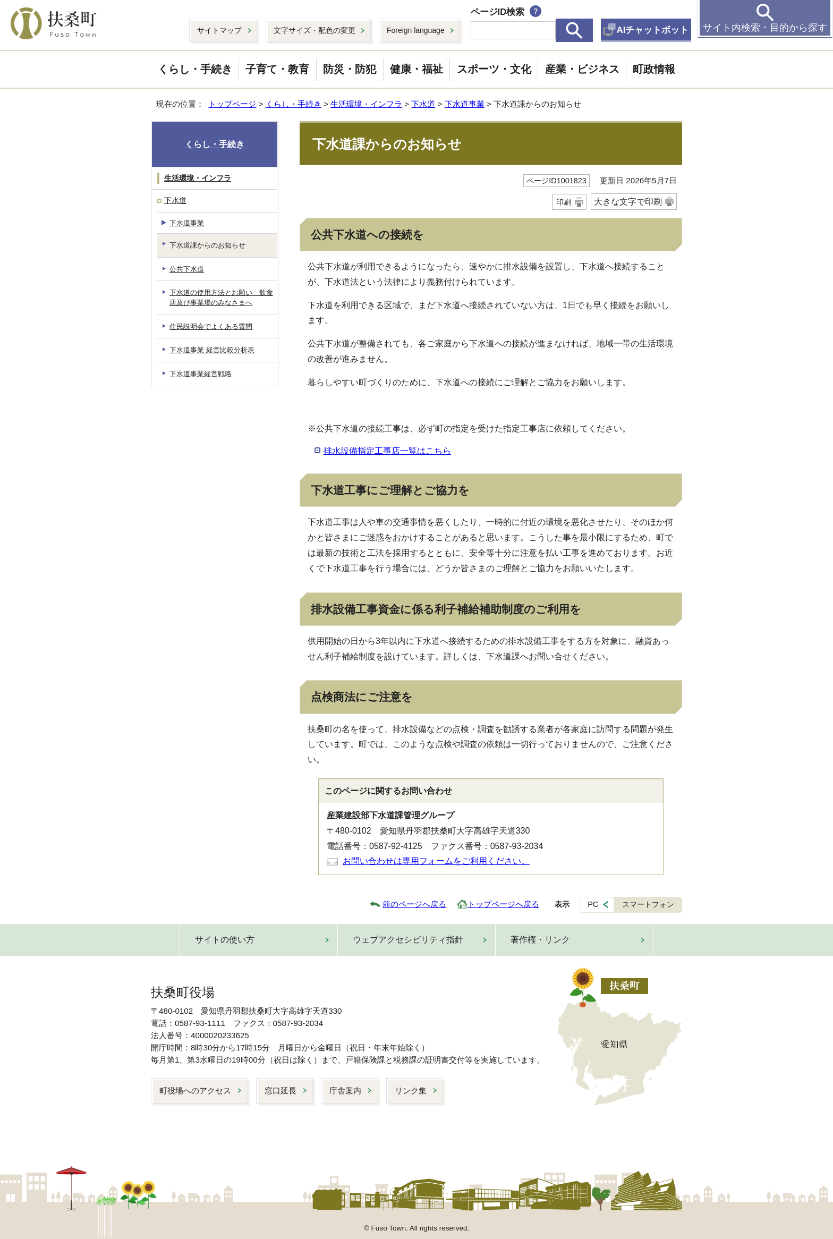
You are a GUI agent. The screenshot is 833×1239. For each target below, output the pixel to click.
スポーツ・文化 (494, 69)
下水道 (423, 103)
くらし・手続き (195, 69)
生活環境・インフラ (366, 103)
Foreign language (416, 30)
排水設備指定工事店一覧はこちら (387, 450)
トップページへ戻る (503, 904)
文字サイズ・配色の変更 (314, 30)
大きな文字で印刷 (628, 201)
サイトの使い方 (224, 939)
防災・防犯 (349, 69)
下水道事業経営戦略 (200, 374)
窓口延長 (280, 1090)
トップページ (232, 103)
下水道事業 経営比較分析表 (211, 350)
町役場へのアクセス (195, 1090)
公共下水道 (186, 269)
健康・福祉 (416, 69)
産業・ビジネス (582, 69)
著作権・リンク (540, 939)
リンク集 (411, 1090)
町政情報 (654, 69)
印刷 (563, 202)
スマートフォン (648, 904)
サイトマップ (219, 30)
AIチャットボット (653, 30)
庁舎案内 (345, 1090)
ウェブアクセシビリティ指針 (408, 939)
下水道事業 (464, 103)
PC (593, 904)
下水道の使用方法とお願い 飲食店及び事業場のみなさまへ (221, 297)
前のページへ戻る (414, 904)
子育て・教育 (277, 69)
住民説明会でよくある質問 (210, 326)
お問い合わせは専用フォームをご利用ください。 (436, 860)
